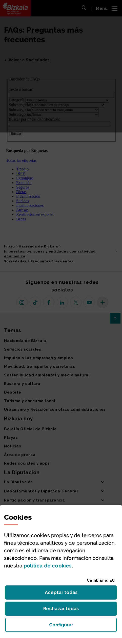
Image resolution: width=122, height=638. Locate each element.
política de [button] (48, 566)
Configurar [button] (83, 626)
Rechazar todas (65, 610)
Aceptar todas (66, 594)
